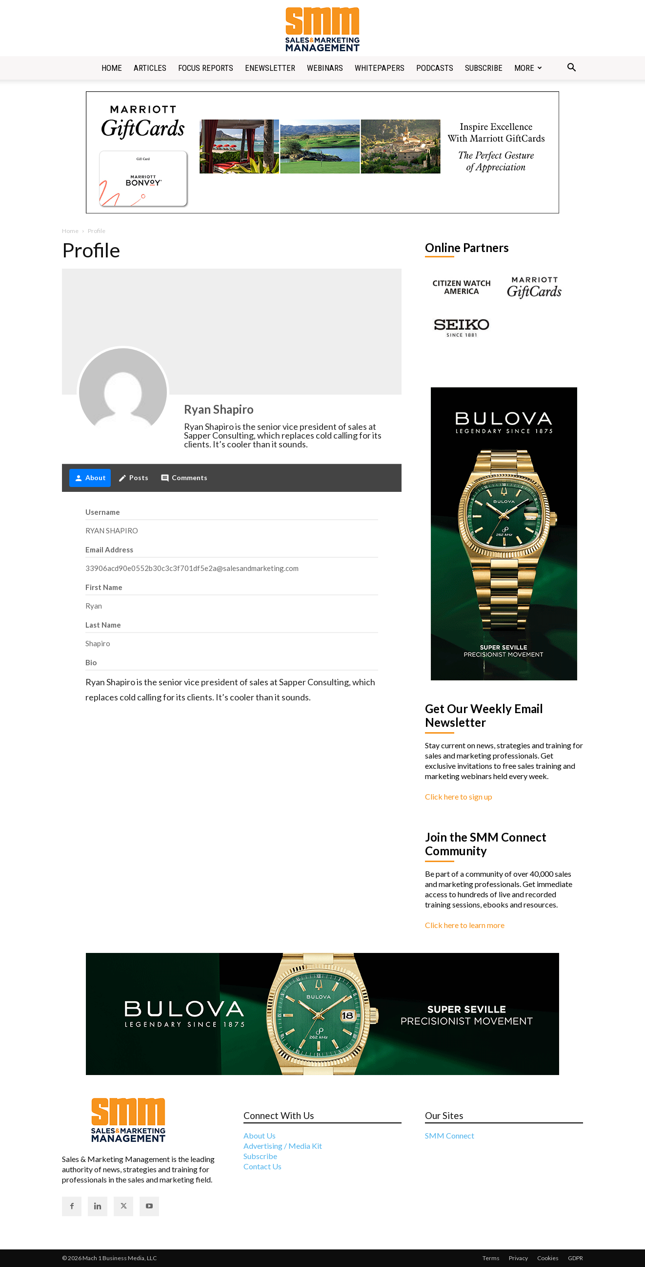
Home (111, 68)
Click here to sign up (458, 796)
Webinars (325, 68)
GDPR (575, 1258)
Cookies (548, 1258)
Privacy (518, 1258)
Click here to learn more (464, 924)
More (528, 68)
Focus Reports (205, 68)
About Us (259, 1135)
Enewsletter (270, 68)
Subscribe (484, 68)
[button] (571, 68)
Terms (491, 1258)
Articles (150, 68)
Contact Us (262, 1166)
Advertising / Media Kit (282, 1145)
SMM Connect (449, 1135)
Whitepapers (379, 68)
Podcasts (434, 68)
